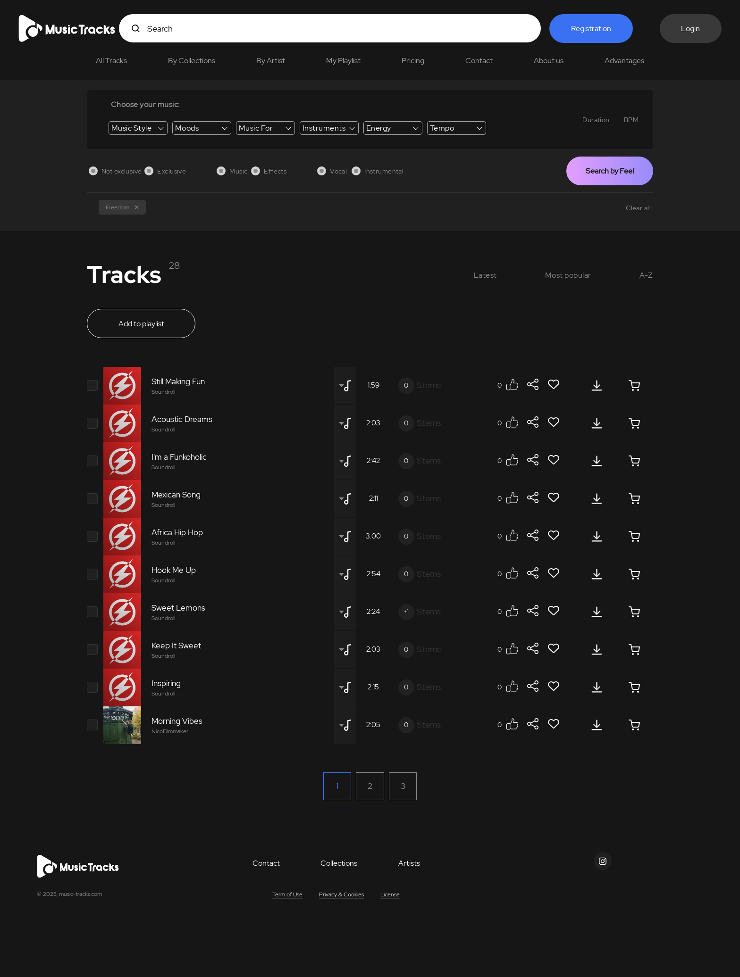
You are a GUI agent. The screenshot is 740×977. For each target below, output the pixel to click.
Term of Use (287, 895)
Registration (591, 28)
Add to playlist (141, 324)
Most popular (568, 275)
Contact (479, 61)
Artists (409, 864)
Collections (338, 864)
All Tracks (111, 61)
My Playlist (343, 61)
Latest (485, 275)
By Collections (191, 61)
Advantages (624, 61)
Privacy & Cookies (341, 895)
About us (548, 61)
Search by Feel (610, 171)
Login (690, 28)
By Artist (270, 61)
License (390, 895)
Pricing (413, 61)
